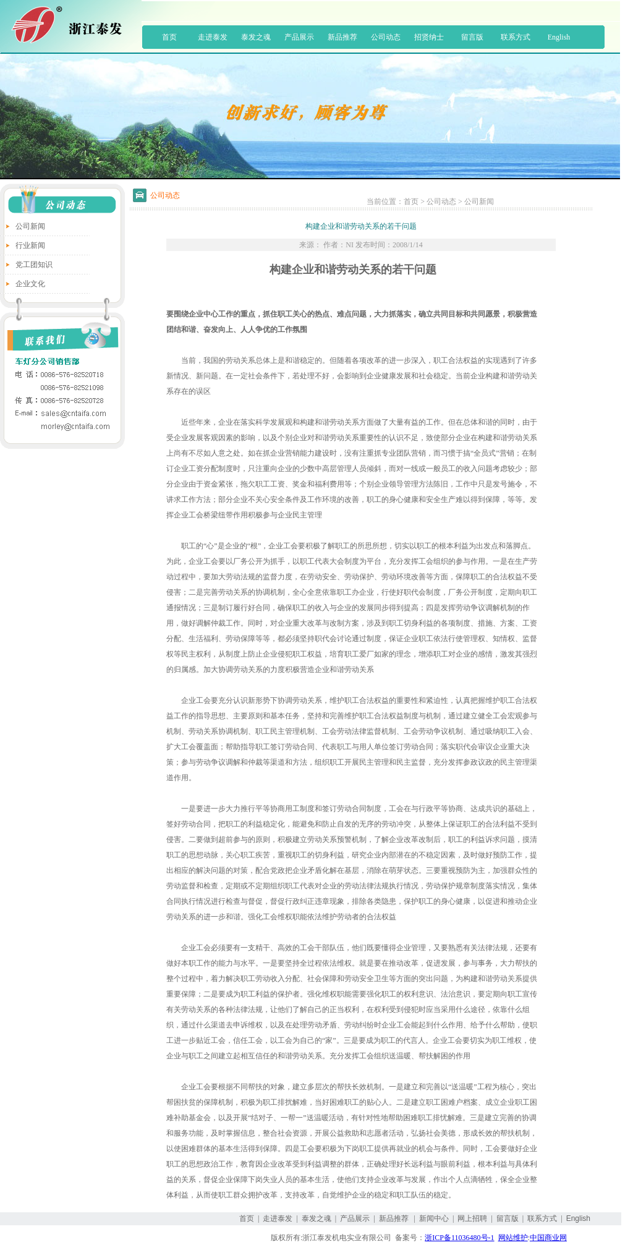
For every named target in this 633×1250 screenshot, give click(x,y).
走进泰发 (212, 37)
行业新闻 (30, 245)
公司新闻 (30, 226)
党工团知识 (34, 264)
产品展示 (299, 37)
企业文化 (30, 283)
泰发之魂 (256, 37)
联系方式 (515, 37)
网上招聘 (472, 1218)
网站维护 (513, 1237)
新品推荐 (342, 37)
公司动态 (386, 37)
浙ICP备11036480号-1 (459, 1237)
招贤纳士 (429, 37)
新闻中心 (434, 1218)
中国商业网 (548, 1237)
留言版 (472, 37)
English (559, 37)
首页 (169, 37)
